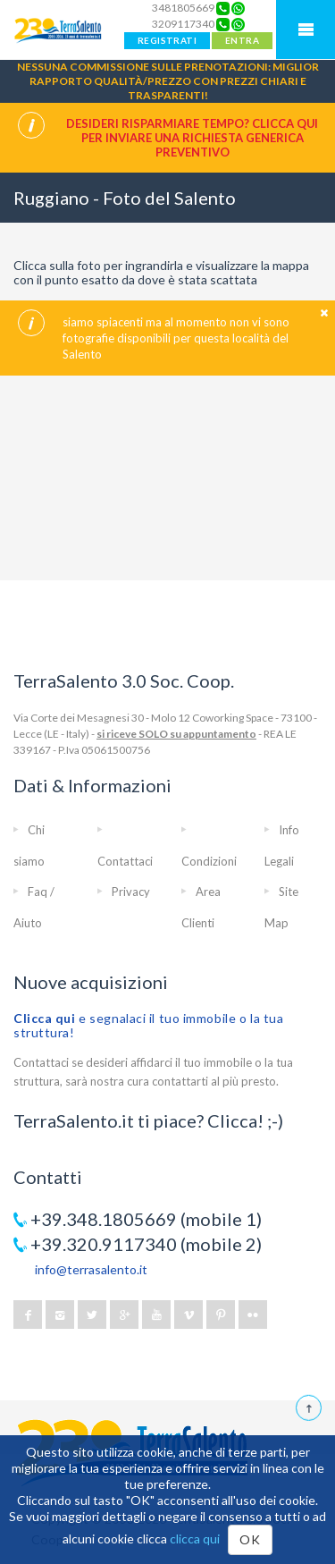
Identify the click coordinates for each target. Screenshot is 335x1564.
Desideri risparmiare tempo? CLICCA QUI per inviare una (192, 137)
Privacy (131, 891)
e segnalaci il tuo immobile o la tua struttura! (148, 1025)
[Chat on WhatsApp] (238, 8)
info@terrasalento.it (91, 1269)
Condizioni (209, 861)
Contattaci (125, 861)
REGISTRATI (167, 40)
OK (249, 1539)
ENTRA (242, 40)
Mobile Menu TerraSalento (305, 29)
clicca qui (195, 1538)
